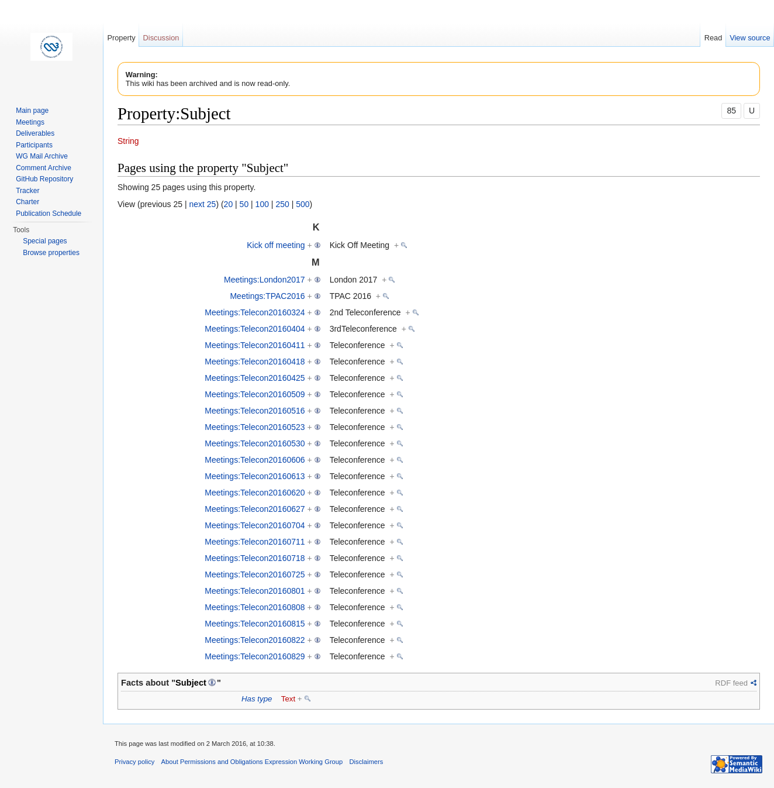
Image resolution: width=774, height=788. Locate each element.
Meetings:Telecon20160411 (255, 345)
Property (121, 37)
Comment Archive (43, 168)
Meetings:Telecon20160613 (255, 476)
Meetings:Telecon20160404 (255, 328)
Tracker (27, 191)
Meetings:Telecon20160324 (255, 312)
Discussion (161, 37)
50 (244, 204)
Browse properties (51, 253)
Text (288, 698)
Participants (34, 145)
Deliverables (35, 133)
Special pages (45, 241)
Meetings (30, 122)
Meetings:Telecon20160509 (255, 394)
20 (228, 204)
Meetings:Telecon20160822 (255, 640)
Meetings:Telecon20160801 (255, 591)
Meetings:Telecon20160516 (255, 410)
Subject (190, 682)
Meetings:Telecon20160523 (255, 427)
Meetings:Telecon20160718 (255, 558)
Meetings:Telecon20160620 (255, 492)
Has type (256, 698)
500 (302, 204)
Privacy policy (134, 761)
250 (282, 204)
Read (713, 37)
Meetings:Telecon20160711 (255, 541)
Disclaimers (366, 761)
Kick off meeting (276, 245)
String (128, 141)
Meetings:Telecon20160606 (255, 459)
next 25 (202, 204)
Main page (32, 110)
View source (750, 37)
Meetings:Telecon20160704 (255, 525)
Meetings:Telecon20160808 (255, 607)
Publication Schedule (48, 213)
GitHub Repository (44, 179)
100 (262, 204)
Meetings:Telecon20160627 (255, 509)
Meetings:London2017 (264, 279)
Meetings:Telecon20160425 (255, 378)
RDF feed (731, 683)
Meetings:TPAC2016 (267, 296)
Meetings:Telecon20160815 (255, 623)
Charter (27, 202)
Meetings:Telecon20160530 (255, 443)
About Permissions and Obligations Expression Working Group (252, 761)
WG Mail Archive (42, 156)
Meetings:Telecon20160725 (255, 574)
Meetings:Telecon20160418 (255, 361)
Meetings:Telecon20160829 (255, 656)
